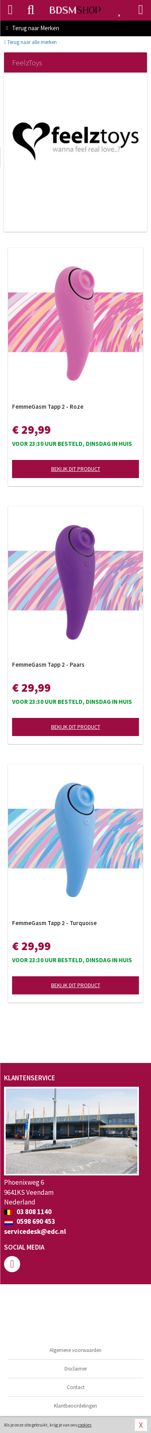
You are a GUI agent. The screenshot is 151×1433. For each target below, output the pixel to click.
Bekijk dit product (75, 468)
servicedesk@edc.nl (35, 1231)
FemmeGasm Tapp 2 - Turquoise (54, 923)
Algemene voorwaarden (75, 1350)
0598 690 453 (29, 1221)
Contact (76, 1387)
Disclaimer (75, 1368)
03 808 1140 (28, 1211)
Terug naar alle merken (30, 42)
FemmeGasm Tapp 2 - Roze (47, 406)
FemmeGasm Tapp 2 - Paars (48, 664)
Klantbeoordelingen (75, 1405)
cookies (84, 1425)
